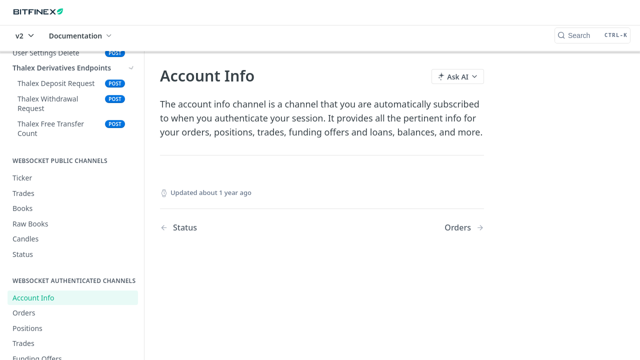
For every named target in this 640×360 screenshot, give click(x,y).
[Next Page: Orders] (464, 227)
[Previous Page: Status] (229, 227)
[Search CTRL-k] (592, 35)
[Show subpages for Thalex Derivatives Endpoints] (132, 68)
